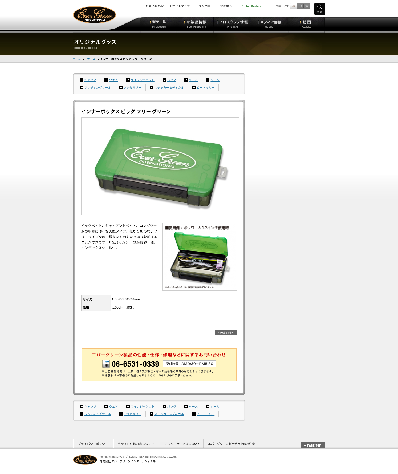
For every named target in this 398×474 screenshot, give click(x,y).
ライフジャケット (143, 80)
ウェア (113, 80)
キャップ (90, 80)
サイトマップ (181, 5)
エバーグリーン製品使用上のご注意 (230, 443)
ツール (215, 80)
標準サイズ (293, 6)
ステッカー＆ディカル (169, 87)
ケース (91, 59)
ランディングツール (97, 87)
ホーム (77, 59)
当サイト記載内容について (136, 443)
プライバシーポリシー (93, 443)
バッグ (171, 80)
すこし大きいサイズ (300, 6)
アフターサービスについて (181, 443)
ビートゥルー (205, 87)
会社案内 (226, 5)
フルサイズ (306, 6)
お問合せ (154, 5)
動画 (306, 24)
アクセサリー (132, 87)
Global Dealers (250, 5)
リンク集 (205, 5)
